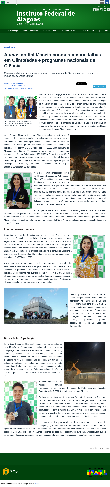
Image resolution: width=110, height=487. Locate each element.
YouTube (97, 9)
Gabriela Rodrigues (15, 83)
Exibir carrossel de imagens (31, 97)
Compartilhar (100, 86)
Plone (37, 483)
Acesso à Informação (29, 31)
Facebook (94, 9)
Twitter (105, 9)
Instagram (101, 9)
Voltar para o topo (101, 448)
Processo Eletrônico (69, 31)
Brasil (9, 2)
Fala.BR (95, 31)
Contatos (105, 31)
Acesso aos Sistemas (50, 31)
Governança (13, 31)
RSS (108, 9)
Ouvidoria (85, 31)
